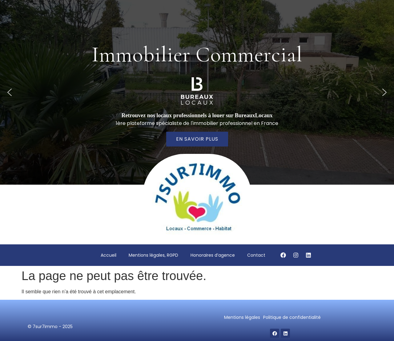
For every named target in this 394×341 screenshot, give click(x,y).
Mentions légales (242, 317)
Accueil (108, 255)
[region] (197, 92)
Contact (256, 255)
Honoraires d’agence (213, 255)
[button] (9, 92)
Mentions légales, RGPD (153, 255)
